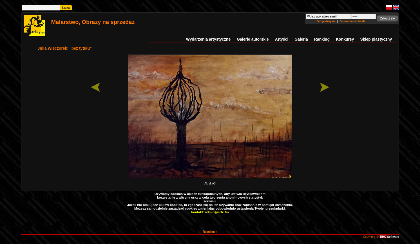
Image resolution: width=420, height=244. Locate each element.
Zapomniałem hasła (352, 21)
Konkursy (345, 39)
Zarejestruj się (326, 21)
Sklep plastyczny (376, 39)
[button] (387, 18)
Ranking (322, 39)
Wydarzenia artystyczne (208, 39)
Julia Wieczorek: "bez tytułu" (65, 48)
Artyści (281, 39)
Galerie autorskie (253, 39)
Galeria (301, 39)
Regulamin (210, 231)
